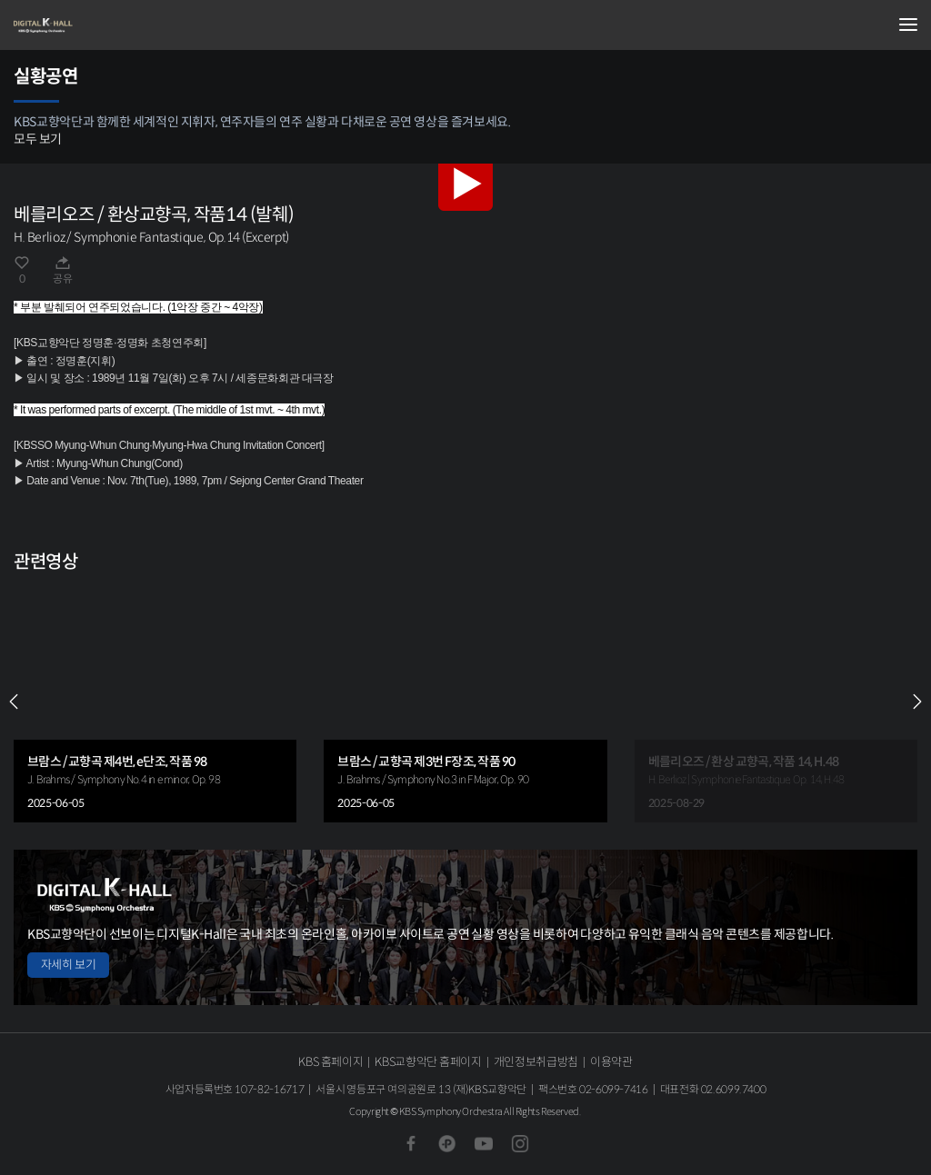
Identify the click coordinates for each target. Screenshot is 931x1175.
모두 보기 (38, 139)
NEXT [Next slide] (917, 701)
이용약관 (611, 1062)
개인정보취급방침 (536, 1062)
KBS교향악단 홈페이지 (428, 1062)
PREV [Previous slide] (13, 701)
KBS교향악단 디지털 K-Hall (104, 25)
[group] (155, 702)
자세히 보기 (68, 964)
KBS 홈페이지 (330, 1062)
